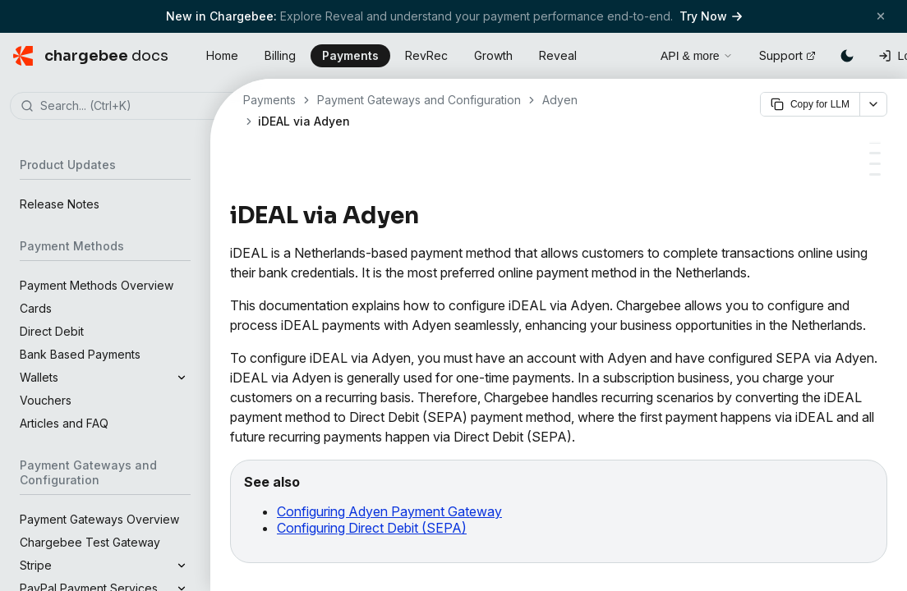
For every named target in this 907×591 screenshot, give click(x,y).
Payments (350, 55)
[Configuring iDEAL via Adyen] (875, 153)
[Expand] (182, 378)
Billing (280, 55)
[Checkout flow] (875, 174)
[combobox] (130, 106)
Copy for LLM (810, 104)
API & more (697, 55)
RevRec (426, 55)
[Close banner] (881, 16)
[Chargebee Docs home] (90, 55)
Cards (36, 308)
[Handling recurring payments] (875, 164)
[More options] (873, 104)
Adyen (560, 100)
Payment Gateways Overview (99, 519)
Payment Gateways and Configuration (419, 100)
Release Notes (59, 204)
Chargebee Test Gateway (90, 542)
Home (222, 55)
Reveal (558, 55)
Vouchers (45, 400)
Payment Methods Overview (96, 285)
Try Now (710, 16)
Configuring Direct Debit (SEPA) (372, 528)
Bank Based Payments (80, 354)
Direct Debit (52, 331)
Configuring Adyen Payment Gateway (389, 511)
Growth (493, 55)
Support (787, 55)
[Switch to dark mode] (847, 56)
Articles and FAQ (64, 423)
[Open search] (629, 53)
